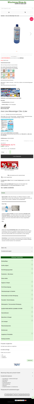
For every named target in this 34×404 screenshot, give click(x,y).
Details (3, 193)
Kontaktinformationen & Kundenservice (10, 386)
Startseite (2, 15)
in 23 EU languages (9, 104)
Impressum (4, 385)
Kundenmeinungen (6, 251)
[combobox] (17, 8)
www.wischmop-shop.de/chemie (7, 80)
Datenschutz (4, 381)
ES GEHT (4, 356)
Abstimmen (30, 360)
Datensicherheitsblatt (5, 107)
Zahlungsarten (5, 380)
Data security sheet (5, 108)
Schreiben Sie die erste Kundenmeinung (14, 114)
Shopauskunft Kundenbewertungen (10, 389)
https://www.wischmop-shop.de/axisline (8, 85)
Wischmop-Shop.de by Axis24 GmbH (10, 372)
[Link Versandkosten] (13, 56)
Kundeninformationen (6, 376)
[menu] (17, 300)
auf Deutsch (8, 102)
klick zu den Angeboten (9, 169)
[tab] (9, 12)
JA (2, 354)
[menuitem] (17, 261)
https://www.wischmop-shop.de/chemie (11, 134)
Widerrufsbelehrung (6, 384)
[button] (30, 33)
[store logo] (17, 3)
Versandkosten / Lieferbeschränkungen (10, 378)
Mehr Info (3, 247)
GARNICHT (4, 357)
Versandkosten (12, 148)
